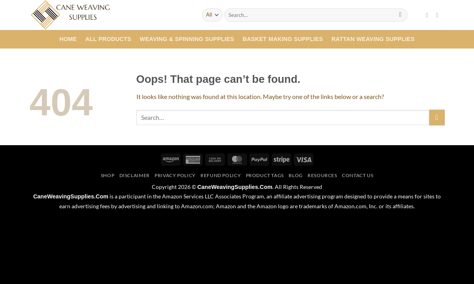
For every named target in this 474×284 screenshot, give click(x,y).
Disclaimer (134, 175)
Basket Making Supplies (283, 39)
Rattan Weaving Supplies (373, 39)
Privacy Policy (175, 175)
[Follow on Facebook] (429, 15)
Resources (322, 175)
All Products (108, 39)
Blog (295, 175)
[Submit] (400, 15)
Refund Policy (220, 175)
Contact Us (357, 175)
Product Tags (265, 175)
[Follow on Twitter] (439, 15)
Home (68, 39)
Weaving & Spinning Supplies (187, 39)
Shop (107, 175)
